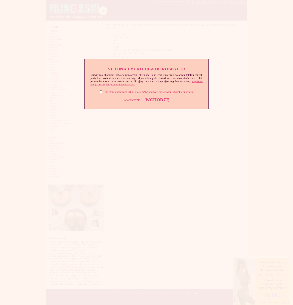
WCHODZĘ (157, 99)
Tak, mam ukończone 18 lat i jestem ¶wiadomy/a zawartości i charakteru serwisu (148, 91)
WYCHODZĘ (132, 100)
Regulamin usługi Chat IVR (121, 84)
